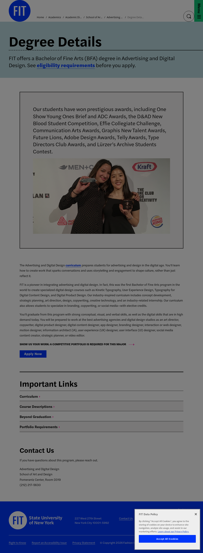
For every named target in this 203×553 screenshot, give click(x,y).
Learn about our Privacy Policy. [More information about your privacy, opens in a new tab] (173, 531)
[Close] (196, 514)
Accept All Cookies (167, 538)
